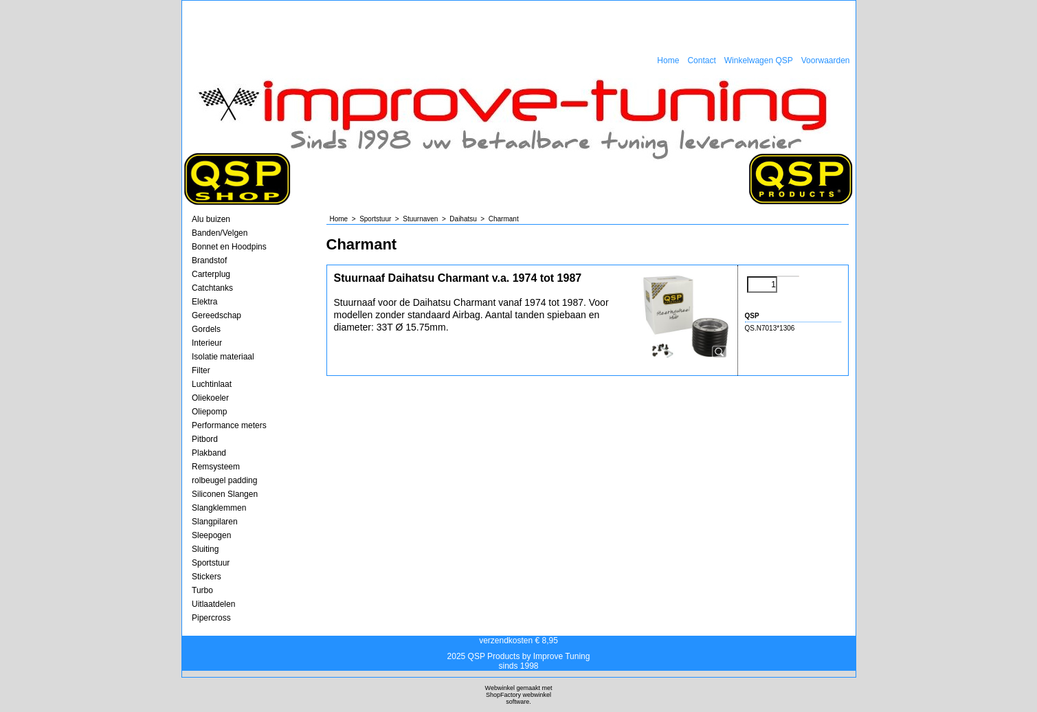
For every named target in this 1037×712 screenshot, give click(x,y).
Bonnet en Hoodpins (229, 247)
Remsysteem (216, 466)
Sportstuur (211, 563)
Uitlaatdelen (213, 604)
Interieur (207, 343)
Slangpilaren (215, 521)
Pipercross (211, 618)
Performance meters (229, 425)
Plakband (209, 453)
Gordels (206, 329)
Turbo (202, 590)
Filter (201, 370)
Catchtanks (212, 288)
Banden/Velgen (219, 233)
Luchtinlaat (212, 384)
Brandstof (209, 260)
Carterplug (211, 274)
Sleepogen (211, 535)
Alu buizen (211, 219)
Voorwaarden (825, 60)
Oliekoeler (210, 398)
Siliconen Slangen (225, 494)
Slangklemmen (219, 508)
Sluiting (205, 549)
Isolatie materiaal (223, 356)
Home (668, 60)
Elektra (204, 302)
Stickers (206, 576)
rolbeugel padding (224, 480)
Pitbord (205, 439)
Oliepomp (209, 411)
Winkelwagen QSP (758, 60)
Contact (701, 60)
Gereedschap (216, 315)
